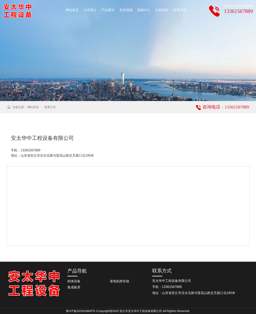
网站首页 (33, 107)
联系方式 (50, 107)
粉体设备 (73, 281)
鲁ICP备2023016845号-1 (82, 311)
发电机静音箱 (119, 281)
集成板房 (73, 287)
